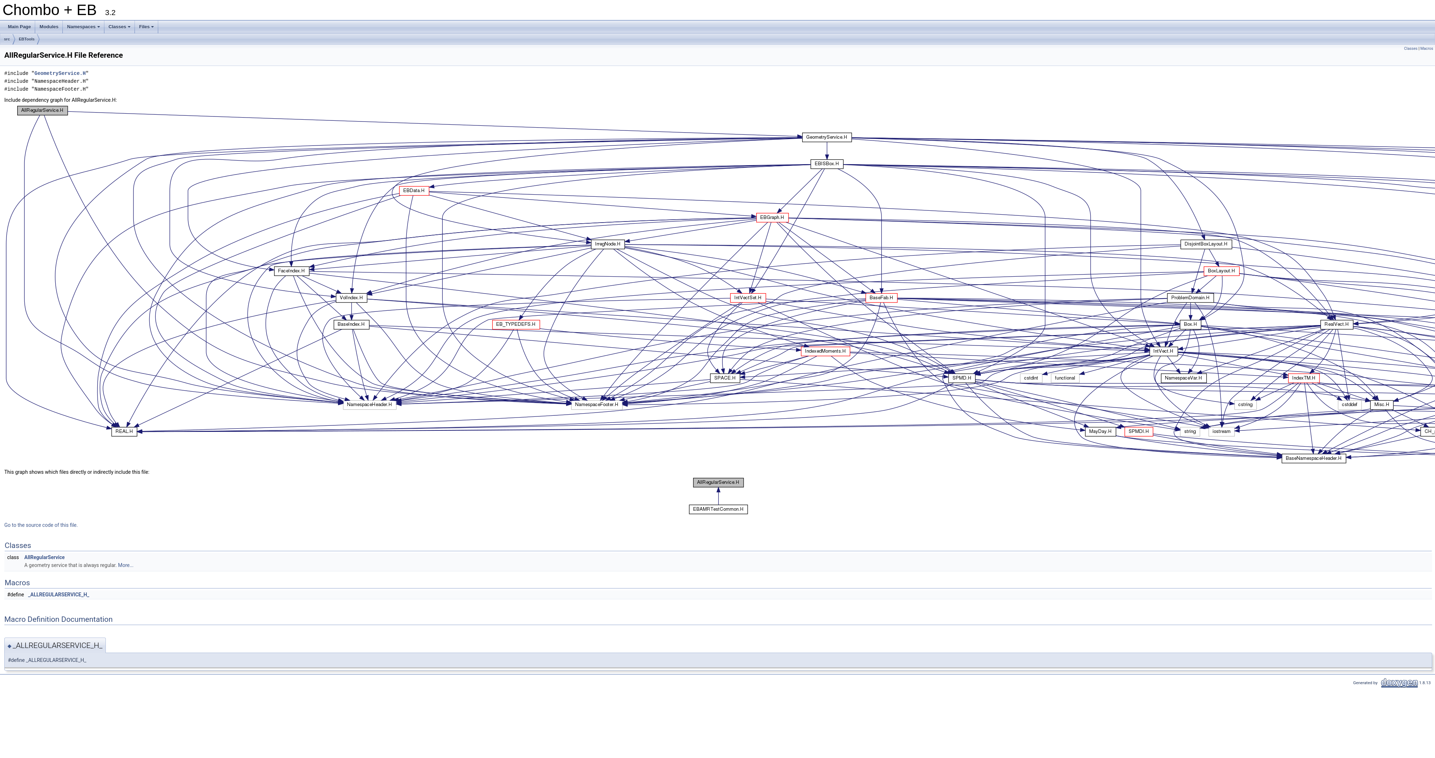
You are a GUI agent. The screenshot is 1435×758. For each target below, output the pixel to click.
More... (125, 565)
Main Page (19, 26)
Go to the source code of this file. (41, 525)
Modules (48, 26)
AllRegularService (44, 557)
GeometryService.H (60, 73)
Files (147, 28)
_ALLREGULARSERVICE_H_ (58, 594)
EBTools (27, 39)
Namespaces (84, 28)
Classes (120, 28)
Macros (1426, 48)
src (7, 39)
